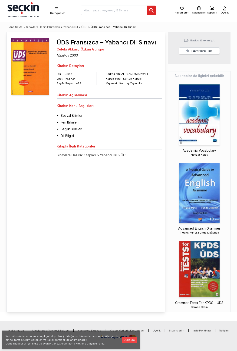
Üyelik (157, 330)
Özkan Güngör (92, 49)
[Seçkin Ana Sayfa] (23, 9)
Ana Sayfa (16, 27)
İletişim (224, 330)
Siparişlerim (176, 330)
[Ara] (151, 10)
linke (35, 343)
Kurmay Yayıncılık (130, 83)
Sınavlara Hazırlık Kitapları (43, 27)
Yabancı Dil (70, 27)
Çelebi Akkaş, (68, 49)
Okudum (129, 339)
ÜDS (84, 27)
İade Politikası (202, 330)
